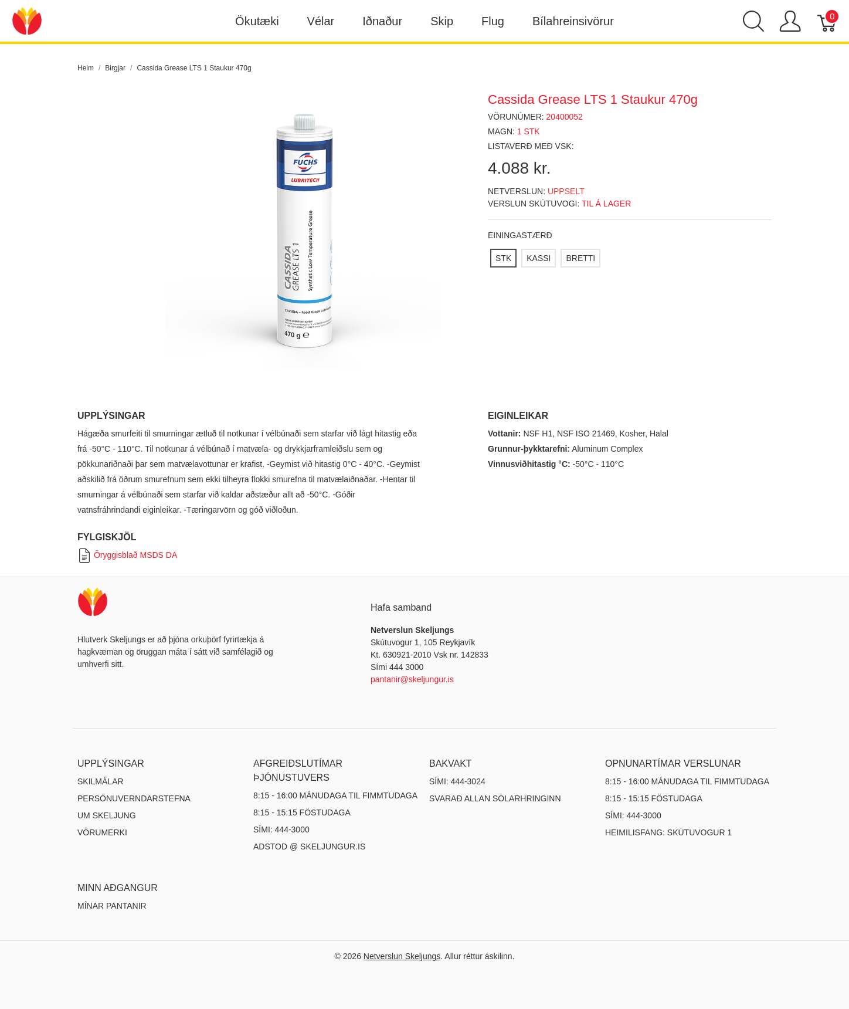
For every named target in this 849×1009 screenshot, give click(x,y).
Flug (492, 21)
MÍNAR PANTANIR (112, 905)
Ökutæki (257, 21)
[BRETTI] (580, 258)
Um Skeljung (106, 815)
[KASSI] (538, 258)
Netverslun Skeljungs (402, 956)
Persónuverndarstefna (134, 798)
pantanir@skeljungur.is (412, 679)
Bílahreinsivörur (573, 21)
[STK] (503, 258)
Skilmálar (100, 781)
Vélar (321, 21)
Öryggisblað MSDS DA (127, 555)
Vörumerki (102, 832)
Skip (441, 21)
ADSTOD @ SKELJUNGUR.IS (309, 846)
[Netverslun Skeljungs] (27, 20)
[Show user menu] (790, 21)
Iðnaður (382, 21)
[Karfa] (827, 21)
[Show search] (753, 21)
